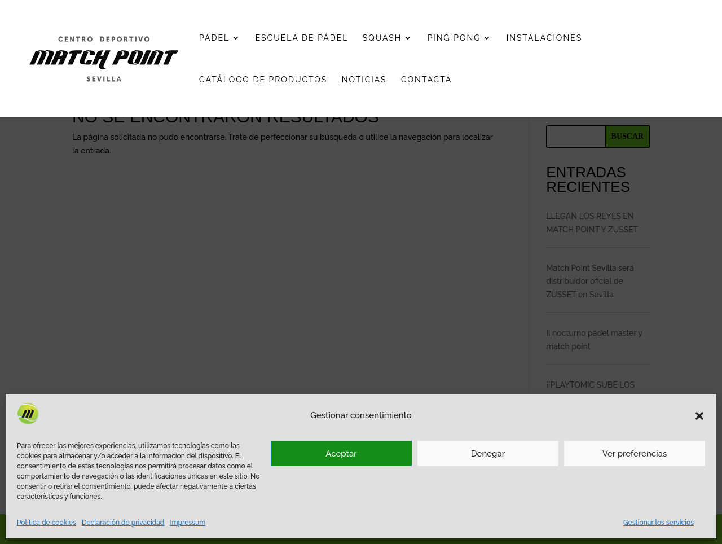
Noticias (364, 80)
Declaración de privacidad (123, 523)
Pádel (214, 38)
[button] (699, 416)
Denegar (488, 454)
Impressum (187, 523)
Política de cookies (46, 523)
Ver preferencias (634, 454)
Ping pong (454, 38)
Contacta (426, 80)
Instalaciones (544, 38)
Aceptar (340, 454)
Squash (382, 38)
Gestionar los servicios (658, 523)
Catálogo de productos (263, 80)
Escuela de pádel (302, 38)
